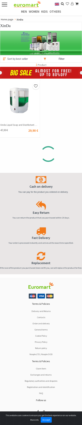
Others (55, 11)
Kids (44, 11)
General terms (41, 329)
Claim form (41, 368)
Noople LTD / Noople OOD (41, 354)
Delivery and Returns (41, 311)
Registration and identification (41, 387)
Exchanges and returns (41, 374)
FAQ (41, 393)
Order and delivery (41, 323)
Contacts (41, 317)
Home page (7, 19)
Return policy (41, 348)
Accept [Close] (46, 419)
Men (24, 11)
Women (34, 11)
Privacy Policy (41, 342)
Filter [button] (62, 59)
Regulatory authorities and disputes (41, 381)
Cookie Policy (41, 335)
